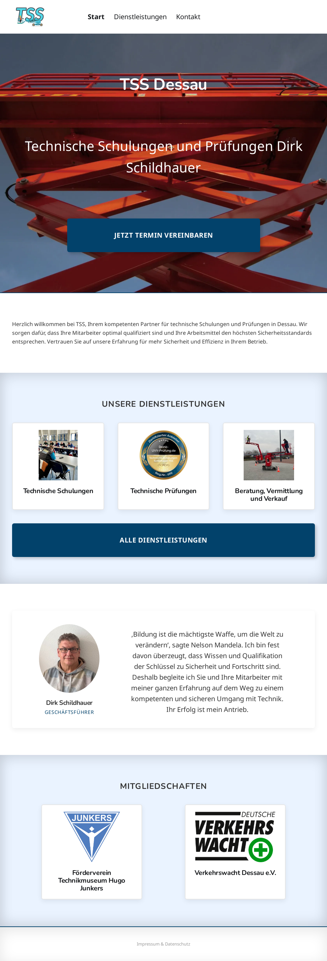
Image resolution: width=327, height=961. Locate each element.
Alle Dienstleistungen (163, 540)
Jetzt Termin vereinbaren (163, 235)
